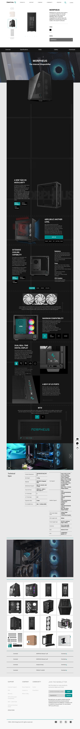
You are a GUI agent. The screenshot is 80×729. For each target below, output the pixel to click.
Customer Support (12, 687)
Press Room (35, 690)
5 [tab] (34, 36)
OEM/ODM (59, 2)
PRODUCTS (22, 2)
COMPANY (40, 2)
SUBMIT (68, 691)
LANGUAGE (68, 695)
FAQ (9, 690)
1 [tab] (25, 36)
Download (64, 653)
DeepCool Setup (39, 664)
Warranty (10, 693)
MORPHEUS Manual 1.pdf (42, 653)
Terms (52, 705)
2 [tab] (27, 36)
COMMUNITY (49, 2)
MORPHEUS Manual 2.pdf (42, 659)
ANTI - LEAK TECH (12, 701)
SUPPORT (31, 2)
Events (34, 687)
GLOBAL (71, 2)
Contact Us (25, 690)
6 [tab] (37, 36)
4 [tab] (32, 36)
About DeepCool (26, 687)
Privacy (57, 705)
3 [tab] (30, 36)
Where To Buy (25, 693)
